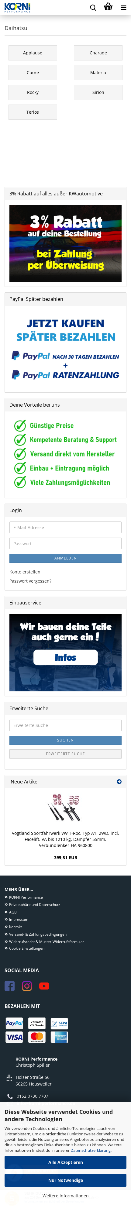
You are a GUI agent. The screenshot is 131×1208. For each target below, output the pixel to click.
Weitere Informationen (66, 1196)
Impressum (18, 919)
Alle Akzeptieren (65, 1162)
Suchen (65, 740)
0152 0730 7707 (32, 1096)
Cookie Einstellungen (26, 948)
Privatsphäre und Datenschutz (34, 904)
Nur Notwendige (65, 1180)
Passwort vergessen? (30, 581)
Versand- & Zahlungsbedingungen (38, 934)
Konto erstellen (24, 572)
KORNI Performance (26, 897)
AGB (13, 912)
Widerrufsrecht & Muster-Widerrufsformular (46, 941)
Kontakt (15, 926)
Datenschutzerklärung (91, 1150)
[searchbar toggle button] (93, 7)
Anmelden (65, 558)
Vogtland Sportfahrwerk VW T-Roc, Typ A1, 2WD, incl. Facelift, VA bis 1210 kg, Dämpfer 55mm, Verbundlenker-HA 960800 (65, 839)
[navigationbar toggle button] (123, 7)
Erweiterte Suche (65, 753)
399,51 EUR (65, 857)
